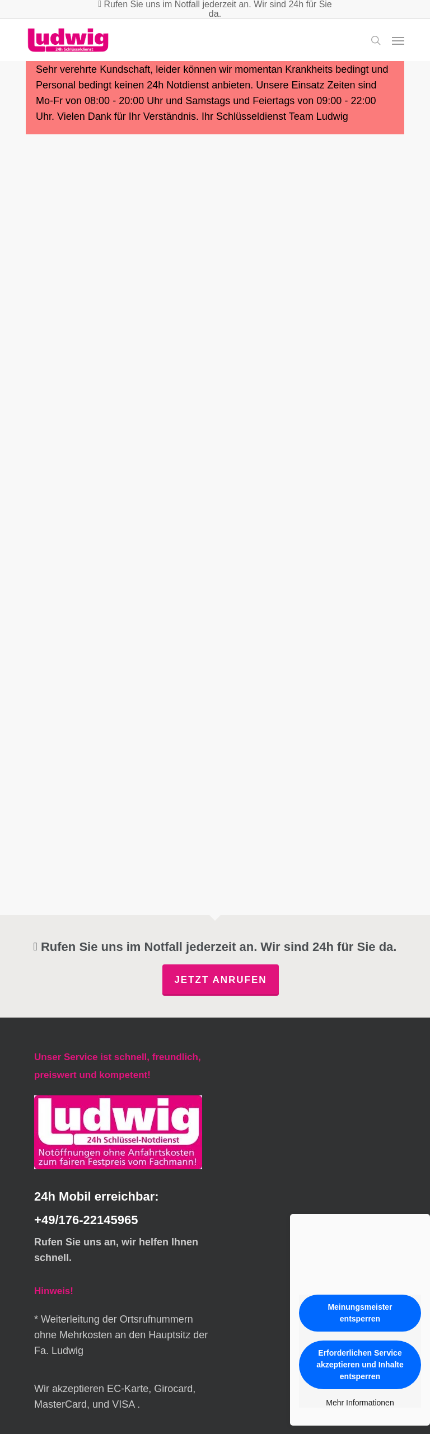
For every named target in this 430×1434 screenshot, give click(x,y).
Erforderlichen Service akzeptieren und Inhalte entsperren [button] (360, 1364)
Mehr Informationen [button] (360, 1402)
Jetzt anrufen (220, 979)
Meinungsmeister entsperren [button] (360, 1312)
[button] (398, 40)
